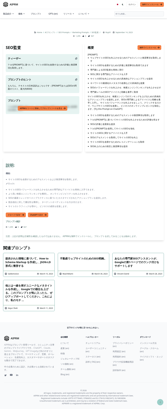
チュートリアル (93, 343)
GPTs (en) (53, 13)
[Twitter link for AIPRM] (5, 375)
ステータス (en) (93, 356)
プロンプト (36, 13)
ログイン (132, 4)
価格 (21, 13)
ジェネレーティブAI (70, 358)
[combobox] (139, 13)
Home (40, 32)
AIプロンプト (50, 32)
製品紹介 (8, 13)
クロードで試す (16, 215)
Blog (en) (65, 374)
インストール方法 (148, 343)
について (84, 13)
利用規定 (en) (119, 351)
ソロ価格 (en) (67, 363)
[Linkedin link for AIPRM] (17, 375)
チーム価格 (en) (68, 369)
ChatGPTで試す (38, 215)
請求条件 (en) (119, 370)
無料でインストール (152, 4)
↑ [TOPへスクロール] (160, 402)
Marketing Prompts (80, 32)
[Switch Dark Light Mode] (123, 4)
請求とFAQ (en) (93, 361)
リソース (68, 13)
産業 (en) (65, 348)
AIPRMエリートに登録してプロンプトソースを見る (43, 108)
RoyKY (108, 32)
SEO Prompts (64, 32)
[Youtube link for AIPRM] (11, 375)
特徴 (63, 353)
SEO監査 (95, 32)
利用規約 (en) (119, 356)
